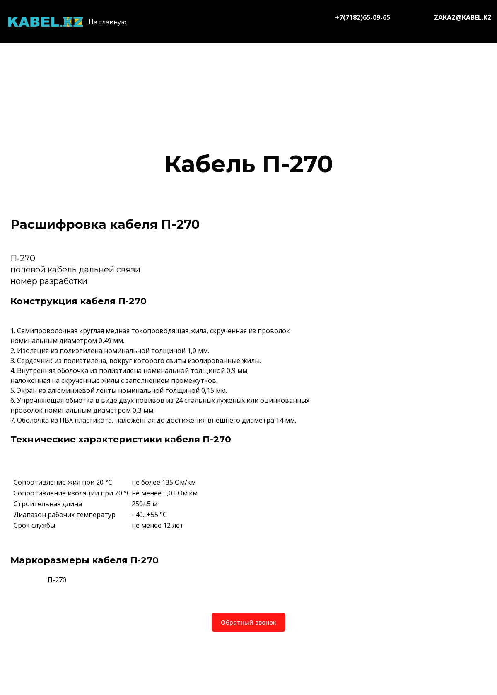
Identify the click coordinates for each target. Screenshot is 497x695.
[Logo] (45, 21)
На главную (108, 21)
